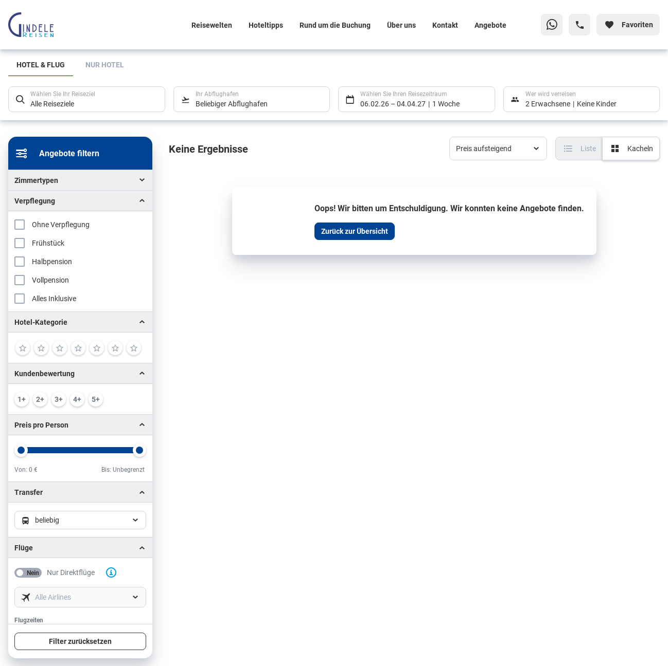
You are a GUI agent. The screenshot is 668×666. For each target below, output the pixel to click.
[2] (41, 348)
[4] (78, 348)
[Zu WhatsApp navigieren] (551, 24)
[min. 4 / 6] (77, 399)
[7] (134, 348)
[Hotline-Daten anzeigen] (579, 24)
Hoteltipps (266, 25)
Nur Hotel (104, 64)
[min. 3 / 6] (58, 399)
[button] (80, 321)
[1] (22, 348)
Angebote (490, 25)
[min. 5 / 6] (96, 399)
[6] (115, 348)
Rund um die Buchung (335, 25)
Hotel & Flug (40, 64)
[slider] (21, 450)
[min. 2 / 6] (40, 399)
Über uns (401, 25)
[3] (59, 348)
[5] (97, 348)
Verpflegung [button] (34, 201)
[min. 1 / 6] (21, 399)
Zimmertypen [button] (36, 180)
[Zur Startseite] (75, 24)
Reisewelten (211, 25)
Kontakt (445, 25)
